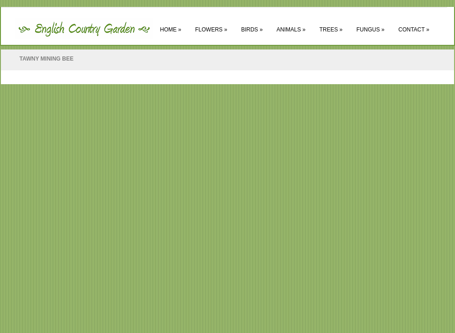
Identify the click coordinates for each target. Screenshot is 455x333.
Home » (170, 29)
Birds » (252, 29)
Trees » (331, 29)
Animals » (291, 29)
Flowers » (211, 29)
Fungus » (371, 29)
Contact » (413, 29)
